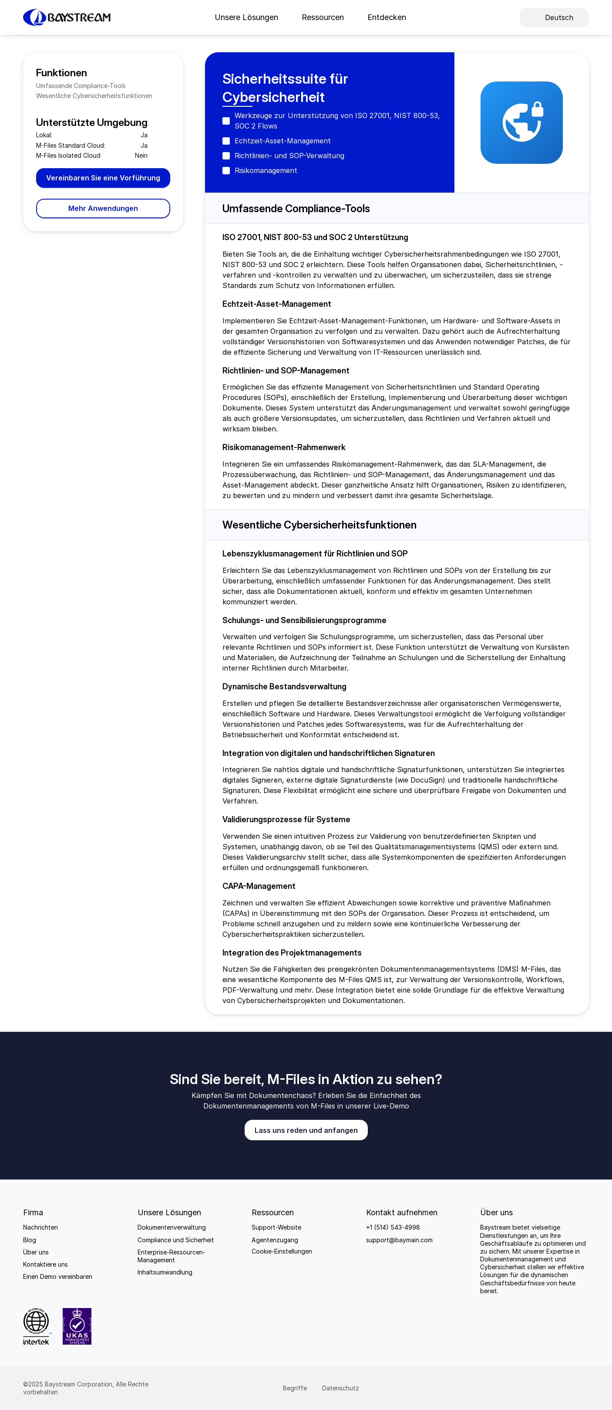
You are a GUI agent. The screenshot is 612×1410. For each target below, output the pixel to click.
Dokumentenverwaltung (172, 1227)
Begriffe (296, 1388)
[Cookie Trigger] (282, 1251)
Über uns (36, 1252)
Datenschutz (341, 1388)
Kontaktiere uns (45, 1264)
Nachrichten (40, 1227)
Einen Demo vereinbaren (57, 1276)
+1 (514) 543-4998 (393, 1227)
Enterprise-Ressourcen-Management (171, 1256)
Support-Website (276, 1227)
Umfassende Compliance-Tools (81, 85)
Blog (29, 1240)
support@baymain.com (399, 1240)
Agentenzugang (275, 1240)
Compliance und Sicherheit (176, 1240)
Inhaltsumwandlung (165, 1272)
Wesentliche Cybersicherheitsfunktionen (94, 95)
